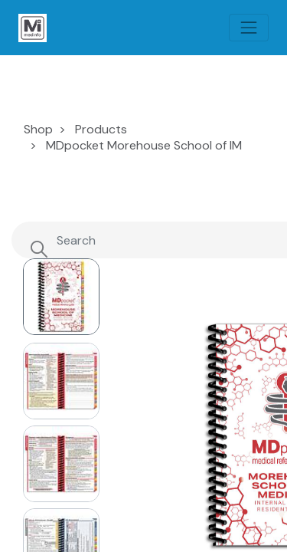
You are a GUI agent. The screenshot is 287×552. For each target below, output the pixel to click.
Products (101, 129)
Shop (38, 129)
